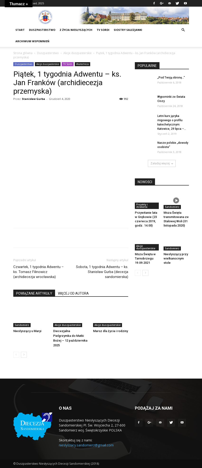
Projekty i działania (142, 206)
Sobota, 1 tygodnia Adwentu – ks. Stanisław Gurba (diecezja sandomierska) (102, 272)
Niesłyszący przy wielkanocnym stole (176, 258)
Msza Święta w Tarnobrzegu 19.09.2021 (145, 258)
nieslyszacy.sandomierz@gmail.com (86, 445)
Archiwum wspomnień (32, 41)
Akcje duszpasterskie (77, 53)
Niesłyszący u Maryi (27, 331)
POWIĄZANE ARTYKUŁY (34, 293)
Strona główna (23, 53)
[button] (183, 30)
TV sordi (103, 30)
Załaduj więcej (161, 163)
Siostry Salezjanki (128, 30)
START (20, 30)
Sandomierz (22, 325)
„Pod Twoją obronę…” (171, 77)
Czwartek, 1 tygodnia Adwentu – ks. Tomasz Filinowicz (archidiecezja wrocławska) (38, 272)
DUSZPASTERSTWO (42, 30)
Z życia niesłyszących (76, 30)
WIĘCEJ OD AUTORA (73, 293)
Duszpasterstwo (48, 53)
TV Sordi (67, 64)
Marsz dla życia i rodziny (110, 331)
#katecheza (82, 64)
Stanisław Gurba (33, 99)
